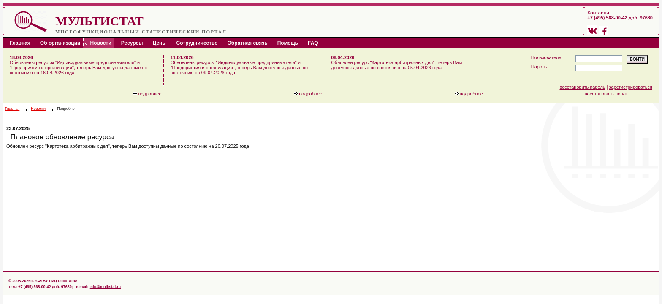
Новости (38, 108)
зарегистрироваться (630, 87)
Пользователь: (546, 57)
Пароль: (539, 66)
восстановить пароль (582, 87)
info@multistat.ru (105, 287)
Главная (12, 108)
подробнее (147, 93)
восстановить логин (606, 93)
